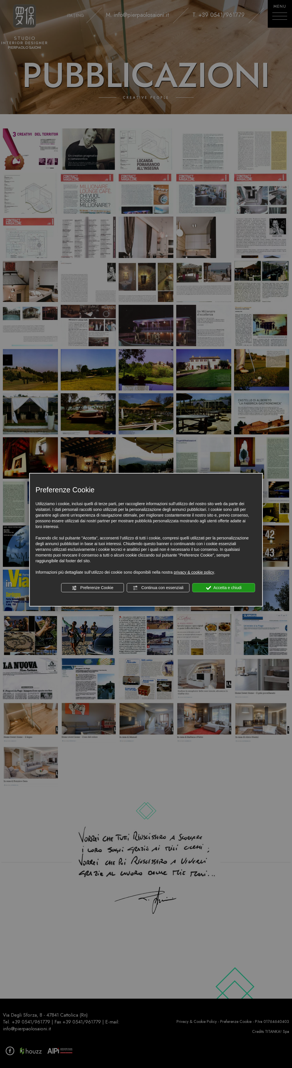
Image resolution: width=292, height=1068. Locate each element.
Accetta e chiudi (224, 588)
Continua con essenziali (158, 588)
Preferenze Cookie (92, 588)
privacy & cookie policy (194, 572)
